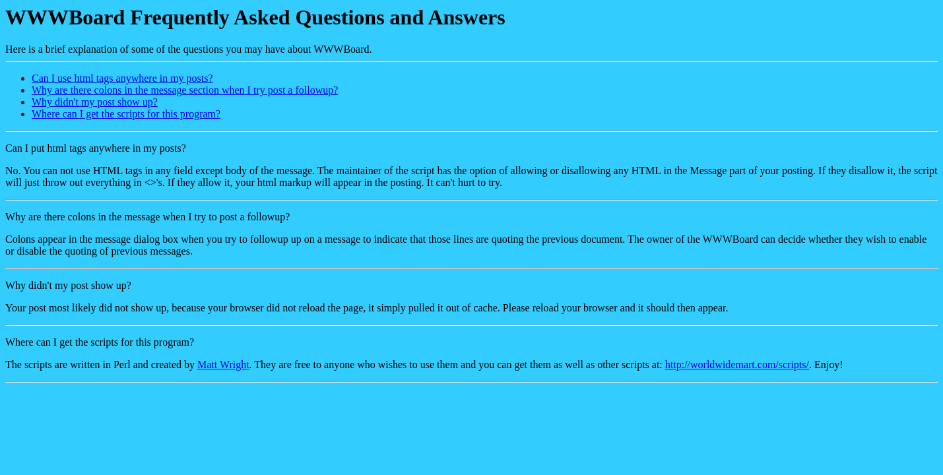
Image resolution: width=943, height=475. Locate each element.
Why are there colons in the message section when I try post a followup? (185, 90)
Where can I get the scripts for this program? (126, 113)
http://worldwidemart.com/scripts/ (737, 364)
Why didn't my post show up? (95, 102)
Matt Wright (223, 364)
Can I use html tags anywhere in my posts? (122, 78)
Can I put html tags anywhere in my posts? (95, 148)
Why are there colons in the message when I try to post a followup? (147, 216)
